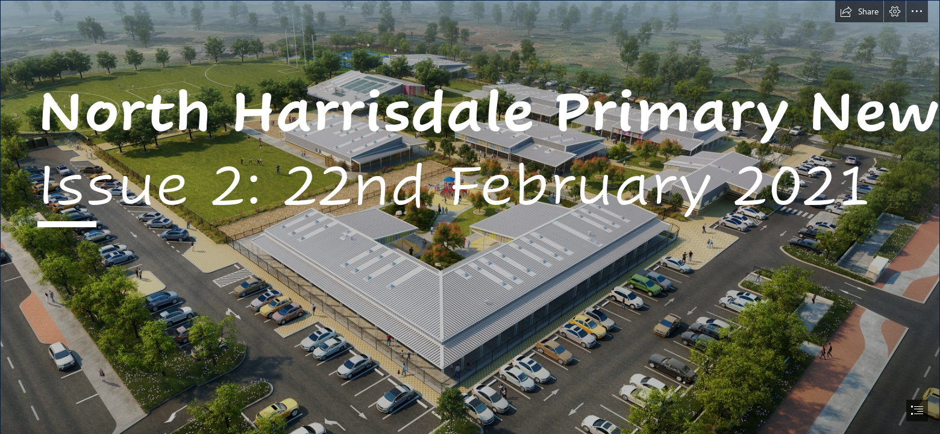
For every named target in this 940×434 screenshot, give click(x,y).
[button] (859, 11)
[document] (470, 217)
